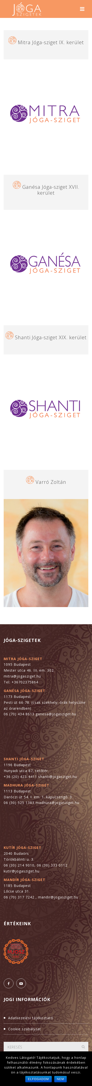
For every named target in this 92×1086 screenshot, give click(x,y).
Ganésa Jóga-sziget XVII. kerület (50, 190)
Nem (60, 1079)
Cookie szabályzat (24, 1029)
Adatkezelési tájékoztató (30, 1018)
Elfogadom (38, 1079)
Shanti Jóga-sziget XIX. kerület (51, 337)
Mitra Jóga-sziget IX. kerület (51, 42)
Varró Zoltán (51, 482)
